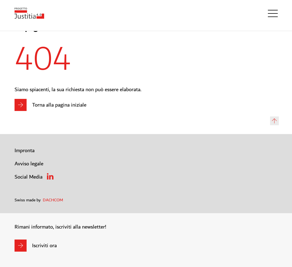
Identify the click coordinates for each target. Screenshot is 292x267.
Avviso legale (29, 164)
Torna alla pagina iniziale (59, 105)
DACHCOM (53, 200)
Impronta (25, 150)
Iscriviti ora (44, 245)
